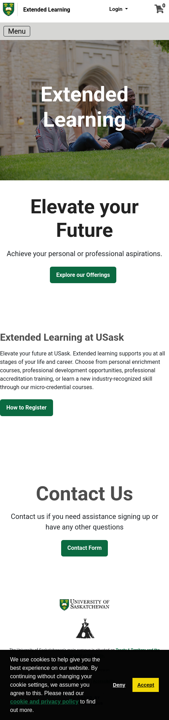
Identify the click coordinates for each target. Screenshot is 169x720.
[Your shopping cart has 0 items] (159, 10)
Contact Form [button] (84, 548)
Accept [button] (145, 685)
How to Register (26, 407)
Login (116, 9)
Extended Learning (46, 9)
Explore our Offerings (83, 275)
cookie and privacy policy (44, 702)
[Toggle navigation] (17, 31)
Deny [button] (119, 685)
